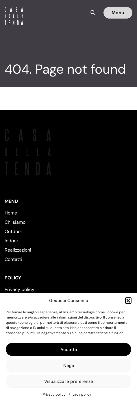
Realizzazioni (18, 250)
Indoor (11, 241)
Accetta (68, 349)
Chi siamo (15, 222)
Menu (118, 13)
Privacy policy (54, 394)
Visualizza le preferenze (68, 381)
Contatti (13, 259)
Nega (68, 365)
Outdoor (13, 231)
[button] (128, 300)
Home (11, 213)
